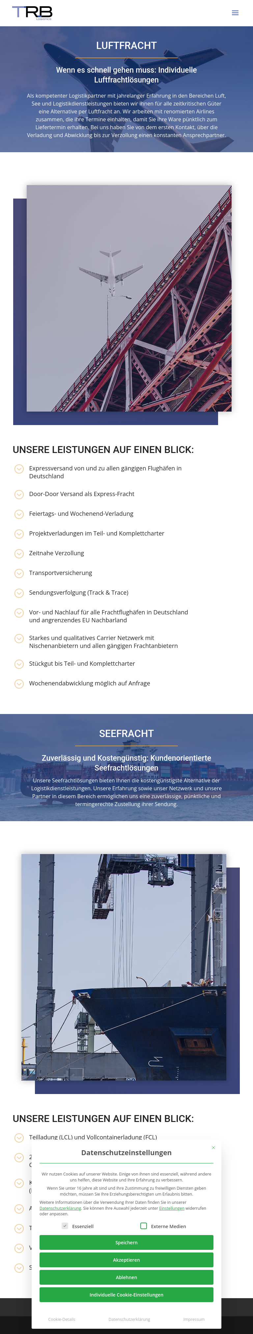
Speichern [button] (126, 1242)
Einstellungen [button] (171, 1208)
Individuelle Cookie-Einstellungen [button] (126, 1295)
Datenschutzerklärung (60, 1208)
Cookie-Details (61, 1319)
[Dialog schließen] (213, 1147)
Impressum (194, 1319)
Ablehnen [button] (126, 1277)
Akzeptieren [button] (126, 1260)
